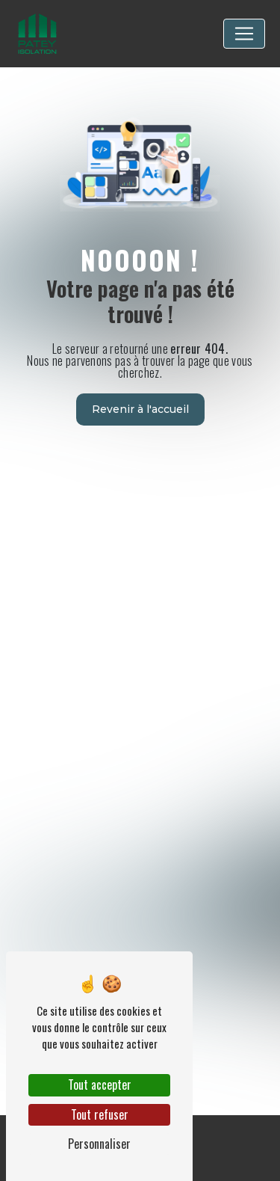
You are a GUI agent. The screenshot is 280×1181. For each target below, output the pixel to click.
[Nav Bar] (244, 34)
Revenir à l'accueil (140, 409)
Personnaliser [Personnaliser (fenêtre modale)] (99, 1144)
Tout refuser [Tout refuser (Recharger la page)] (99, 1114)
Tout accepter (99, 1084)
